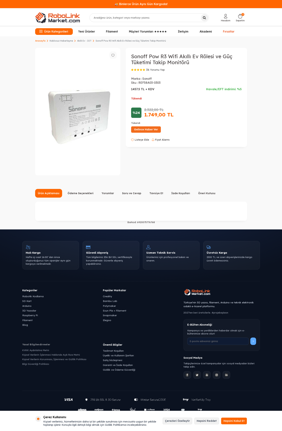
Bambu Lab (110, 300)
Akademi (206, 31)
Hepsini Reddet (207, 421)
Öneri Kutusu (206, 193)
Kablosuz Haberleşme (61, 40)
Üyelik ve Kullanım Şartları (118, 355)
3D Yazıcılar (29, 310)
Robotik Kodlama (33, 296)
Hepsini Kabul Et (234, 421)
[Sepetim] (240, 17)
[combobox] (149, 17)
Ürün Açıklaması (48, 193)
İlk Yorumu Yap (155, 69)
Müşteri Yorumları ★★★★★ (148, 31)
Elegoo (107, 320)
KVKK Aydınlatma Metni (35, 350)
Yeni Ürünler (86, 31)
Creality (107, 296)
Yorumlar (108, 193)
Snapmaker (110, 315)
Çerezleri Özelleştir (177, 421)
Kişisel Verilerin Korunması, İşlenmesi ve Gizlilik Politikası (54, 359)
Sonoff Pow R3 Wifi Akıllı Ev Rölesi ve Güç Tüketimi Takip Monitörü (131, 40)
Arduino (27, 305)
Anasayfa (40, 40)
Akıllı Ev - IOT (84, 40)
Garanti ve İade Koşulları (118, 364)
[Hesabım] (225, 17)
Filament (112, 31)
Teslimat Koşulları (113, 350)
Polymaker (109, 305)
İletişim (183, 31)
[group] (77, 111)
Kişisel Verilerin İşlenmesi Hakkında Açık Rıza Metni (51, 354)
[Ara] (204, 17)
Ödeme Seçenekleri (80, 193)
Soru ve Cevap (131, 193)
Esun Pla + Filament (114, 310)
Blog (25, 324)
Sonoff (147, 78)
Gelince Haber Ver (146, 129)
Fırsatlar (228, 31)
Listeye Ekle (140, 139)
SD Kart (27, 300)
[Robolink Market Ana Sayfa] (221, 293)
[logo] (57, 17)
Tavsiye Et (156, 193)
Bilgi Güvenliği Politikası (35, 363)
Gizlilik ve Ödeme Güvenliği (119, 369)
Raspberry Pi (30, 315)
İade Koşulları (180, 193)
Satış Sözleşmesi (112, 360)
